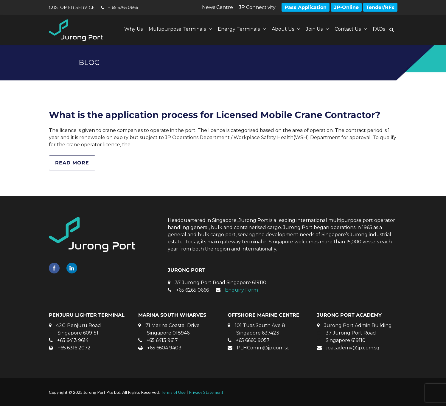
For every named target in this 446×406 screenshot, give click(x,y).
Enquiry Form (241, 290)
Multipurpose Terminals (177, 29)
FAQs (379, 29)
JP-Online (346, 7)
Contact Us (348, 29)
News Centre (217, 7)
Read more (72, 163)
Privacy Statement (206, 392)
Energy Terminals (239, 29)
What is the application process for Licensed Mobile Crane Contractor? (214, 114)
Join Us (314, 29)
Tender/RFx (380, 7)
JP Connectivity (257, 7)
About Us (283, 29)
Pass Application (306, 7)
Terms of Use (173, 392)
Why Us (133, 29)
